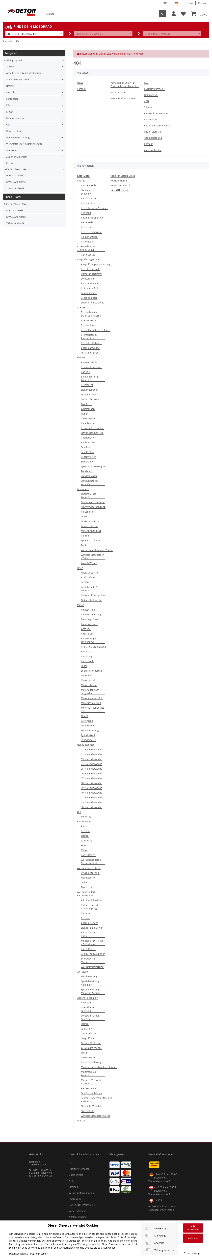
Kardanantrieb (89, 198)
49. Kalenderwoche (91, 802)
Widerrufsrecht (152, 131)
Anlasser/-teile (89, 362)
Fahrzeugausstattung (93, 502)
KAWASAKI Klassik (121, 185)
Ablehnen (193, 1238)
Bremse (81, 307)
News (190, 3)
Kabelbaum (87, 423)
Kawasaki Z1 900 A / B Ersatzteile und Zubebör (124, 84)
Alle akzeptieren (193, 1228)
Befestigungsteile (90, 269)
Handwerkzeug (89, 976)
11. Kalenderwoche (91, 797)
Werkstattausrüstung (88, 868)
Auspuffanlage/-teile (88, 259)
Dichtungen (87, 278)
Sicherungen (88, 461)
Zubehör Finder (152, 150)
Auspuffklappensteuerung (95, 264)
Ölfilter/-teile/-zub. (91, 600)
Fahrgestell (83, 489)
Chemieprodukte (90, 347)
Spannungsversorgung (93, 466)
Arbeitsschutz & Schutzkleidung (86, 248)
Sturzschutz (87, 1111)
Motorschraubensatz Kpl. (92, 709)
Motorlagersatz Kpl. (92, 698)
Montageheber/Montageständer (99, 1067)
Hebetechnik (88, 877)
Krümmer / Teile (90, 288)
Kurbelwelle (87, 661)
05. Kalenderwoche (91, 768)
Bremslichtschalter (91, 343)
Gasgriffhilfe (88, 1038)
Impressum (150, 119)
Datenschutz (151, 95)
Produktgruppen (13, 60)
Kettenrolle (87, 222)
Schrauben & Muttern (88, 960)
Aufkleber (86, 1002)
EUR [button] (165, 3)
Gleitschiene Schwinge (88, 192)
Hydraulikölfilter (90, 572)
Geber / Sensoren (90, 399)
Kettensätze (87, 227)
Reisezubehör (88, 1088)
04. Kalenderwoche (91, 763)
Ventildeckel (87, 725)
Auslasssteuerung (91, 614)
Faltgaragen (87, 1028)
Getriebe (86, 628)
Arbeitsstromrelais (91, 367)
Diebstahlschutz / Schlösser (90, 1017)
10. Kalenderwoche (91, 792)
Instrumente (88, 418)
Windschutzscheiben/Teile (95, 1115)
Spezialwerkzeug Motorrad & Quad (91, 991)
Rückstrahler (88, 442)
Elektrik (81, 357)
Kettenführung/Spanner (94, 208)
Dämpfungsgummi (91, 273)
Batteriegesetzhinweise (157, 125)
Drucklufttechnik (90, 872)
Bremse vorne (88, 320)
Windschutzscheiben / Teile (92, 556)
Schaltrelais (87, 452)
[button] (173, 13)
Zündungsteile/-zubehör (90, 482)
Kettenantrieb (88, 203)
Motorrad (86, 816)
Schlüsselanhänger (91, 1093)
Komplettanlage (90, 283)
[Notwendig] (148, 1228)
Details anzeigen (193, 1253)
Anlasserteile (88, 609)
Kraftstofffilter (88, 577)
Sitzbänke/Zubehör (91, 1106)
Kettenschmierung (91, 232)
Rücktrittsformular (154, 88)
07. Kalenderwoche (91, 778)
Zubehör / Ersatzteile (92, 302)
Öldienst (85, 882)
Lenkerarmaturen (90, 521)
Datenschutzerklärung (21, 1253)
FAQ (146, 82)
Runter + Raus (85, 821)
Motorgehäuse (89, 685)
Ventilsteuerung (90, 730)
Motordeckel (88, 680)
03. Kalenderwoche (91, 759)
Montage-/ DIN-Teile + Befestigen (92, 942)
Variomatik (87, 241)
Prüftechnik (87, 887)
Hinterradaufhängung (93, 506)
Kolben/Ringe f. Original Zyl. (89, 640)
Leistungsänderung (92, 670)
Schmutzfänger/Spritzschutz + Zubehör (96, 1099)
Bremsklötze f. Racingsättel (89, 336)
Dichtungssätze (89, 624)
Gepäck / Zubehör (91, 1043)
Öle (79, 811)
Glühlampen (88, 408)
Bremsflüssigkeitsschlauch (95, 330)
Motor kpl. (86, 675)
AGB (146, 101)
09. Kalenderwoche (91, 787)
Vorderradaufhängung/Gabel (97, 550)
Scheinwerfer (88, 456)
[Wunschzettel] (183, 13)
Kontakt (202, 3)
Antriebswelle (88, 185)
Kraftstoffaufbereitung (93, 646)
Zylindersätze (88, 739)
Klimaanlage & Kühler (89, 934)
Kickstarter (87, 633)
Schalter (85, 447)
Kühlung (85, 651)
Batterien (86, 913)
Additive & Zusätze (91, 900)
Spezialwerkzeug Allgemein (90, 983)
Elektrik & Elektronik (92, 927)
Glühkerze (86, 404)
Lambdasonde (89, 293)
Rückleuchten (88, 437)
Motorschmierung (91, 702)
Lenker (84, 516)
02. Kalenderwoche (91, 754)
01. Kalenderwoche (91, 749)
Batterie (85, 371)
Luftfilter (85, 582)
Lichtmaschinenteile (92, 432)
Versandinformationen (123, 98)
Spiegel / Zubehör (91, 540)
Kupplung (86, 656)
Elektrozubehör (89, 389)
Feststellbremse (90, 352)
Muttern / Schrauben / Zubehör (92, 1081)
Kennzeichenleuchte (92, 428)
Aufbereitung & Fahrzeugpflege (89, 906)
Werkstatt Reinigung (92, 966)
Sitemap (148, 107)
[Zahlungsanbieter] (148, 1250)
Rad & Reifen (88, 855)
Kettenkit (86, 212)
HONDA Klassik (119, 180)
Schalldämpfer (89, 297)
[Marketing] (148, 1235)
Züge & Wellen (89, 563)
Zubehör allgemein (87, 997)
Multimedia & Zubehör (88, 1073)
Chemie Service (89, 922)
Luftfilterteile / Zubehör (89, 588)
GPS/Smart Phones (91, 1047)
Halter (84, 1052)
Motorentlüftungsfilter (93, 595)
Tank (83, 545)
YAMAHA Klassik (120, 190)
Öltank (84, 716)
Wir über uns (118, 92)
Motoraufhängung (91, 530)
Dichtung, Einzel (90, 619)
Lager (84, 665)
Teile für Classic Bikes (16, 169)
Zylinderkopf (88, 735)
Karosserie (87, 511)
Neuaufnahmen (86, 744)
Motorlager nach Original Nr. (90, 691)
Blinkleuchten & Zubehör (90, 378)
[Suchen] (101, 13)
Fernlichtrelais (89, 394)
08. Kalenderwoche (91, 783)
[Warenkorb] (198, 13)
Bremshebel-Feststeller (88, 1009)
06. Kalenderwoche (91, 773)
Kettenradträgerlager (93, 217)
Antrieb (81, 180)
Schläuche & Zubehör (93, 953)
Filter (80, 567)
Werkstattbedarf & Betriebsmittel (91, 861)
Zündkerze (87, 471)
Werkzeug (82, 971)
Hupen (84, 413)
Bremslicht (87, 384)
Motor (80, 604)
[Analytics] (148, 1243)
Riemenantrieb (89, 236)
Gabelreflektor (89, 1033)
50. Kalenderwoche (91, 807)
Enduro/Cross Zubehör (88, 495)
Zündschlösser (89, 476)
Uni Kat (81, 1120)
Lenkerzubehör (89, 526)
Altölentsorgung (153, 137)
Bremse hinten (89, 325)
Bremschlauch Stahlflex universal (91, 314)
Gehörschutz (88, 254)
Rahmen (85, 535)
